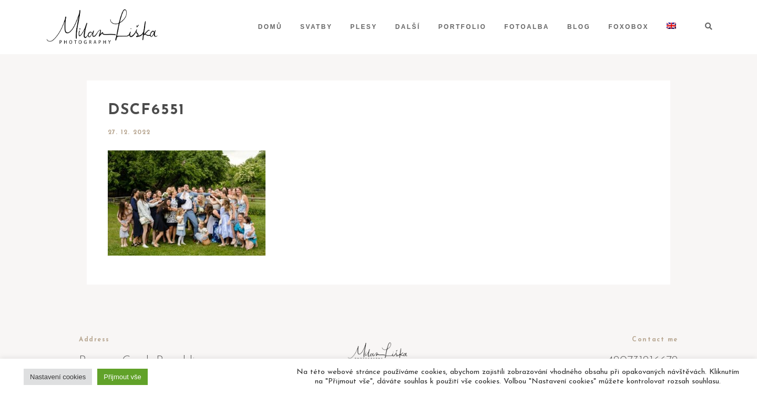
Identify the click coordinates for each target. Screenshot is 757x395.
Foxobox (628, 27)
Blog (578, 27)
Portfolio (462, 27)
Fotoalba (526, 27)
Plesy (363, 27)
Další (408, 27)
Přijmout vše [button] (122, 377)
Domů (270, 27)
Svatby (316, 27)
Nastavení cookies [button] (58, 377)
